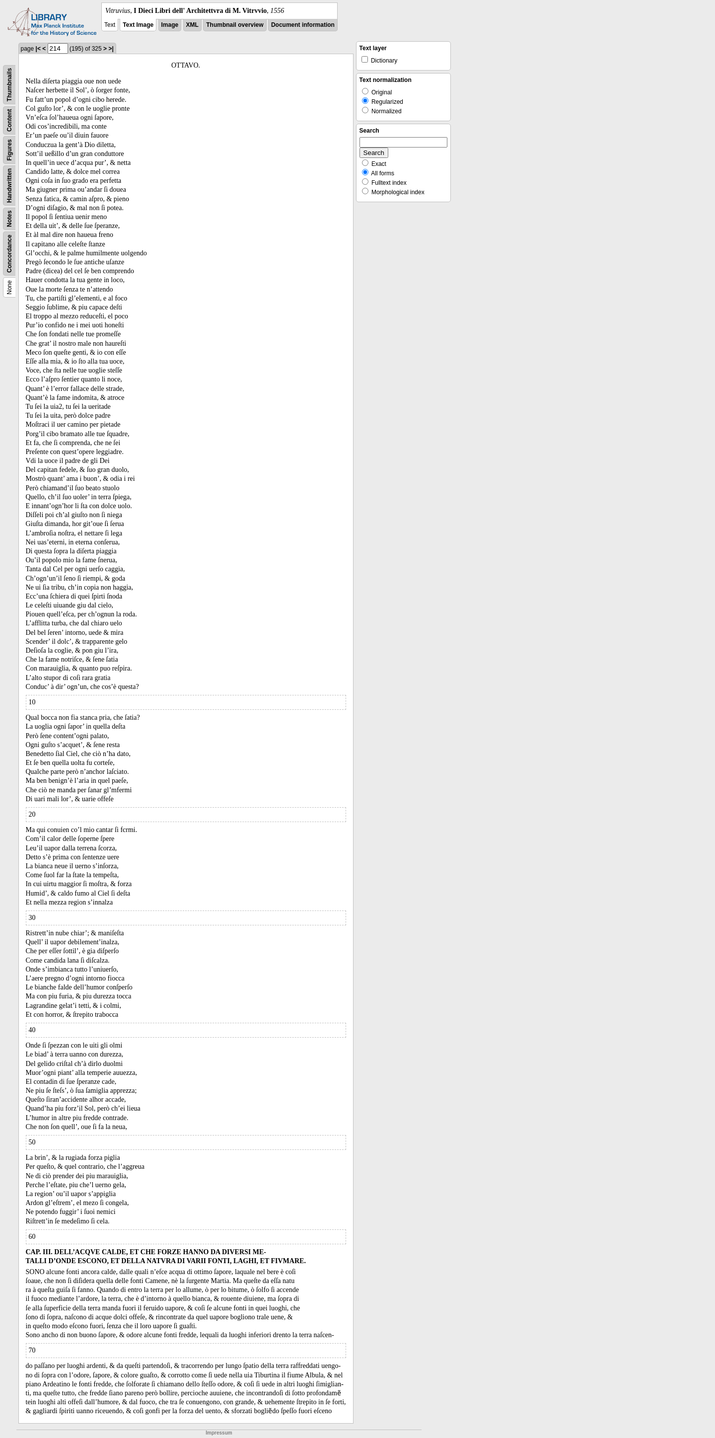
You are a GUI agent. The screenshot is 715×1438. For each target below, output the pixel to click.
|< (38, 48)
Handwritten (9, 185)
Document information (303, 24)
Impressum (219, 1433)
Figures (9, 149)
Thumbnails (9, 84)
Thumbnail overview (234, 24)
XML (192, 24)
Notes (9, 219)
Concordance (9, 253)
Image (170, 24)
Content (9, 120)
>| (110, 48)
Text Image (138, 24)
